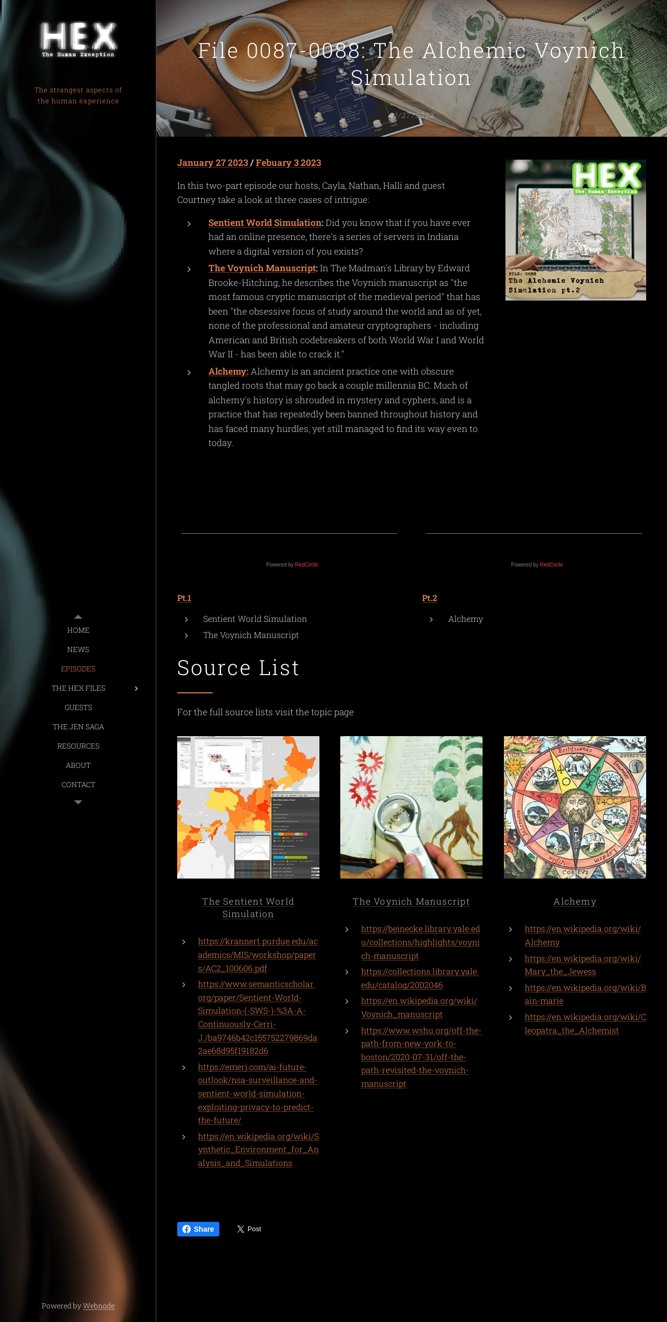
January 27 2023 (213, 163)
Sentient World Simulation (265, 223)
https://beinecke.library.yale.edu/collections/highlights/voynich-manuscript (420, 941)
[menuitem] (78, 630)
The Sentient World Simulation (248, 907)
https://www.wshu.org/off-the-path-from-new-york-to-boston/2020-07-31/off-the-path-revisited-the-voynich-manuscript (421, 1057)
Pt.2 (429, 597)
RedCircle (306, 565)
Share (198, 1229)
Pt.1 (184, 597)
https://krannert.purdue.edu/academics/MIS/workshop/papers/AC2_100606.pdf (258, 955)
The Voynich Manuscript (262, 268)
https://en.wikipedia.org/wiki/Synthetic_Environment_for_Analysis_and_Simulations (258, 1149)
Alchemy (574, 901)
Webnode (99, 1306)
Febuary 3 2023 (288, 163)
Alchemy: (228, 371)
